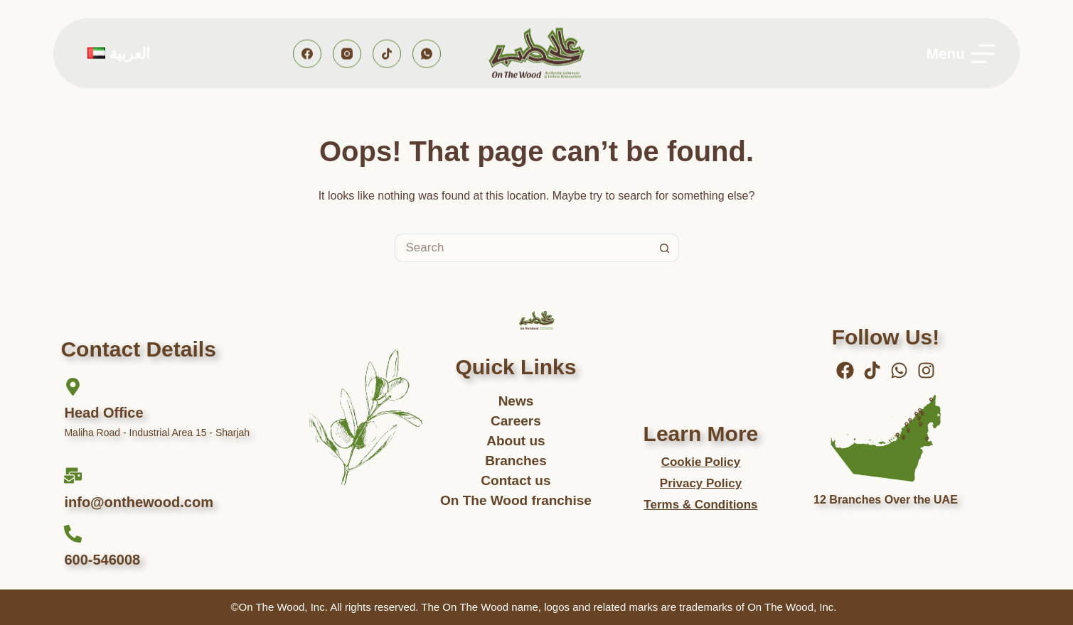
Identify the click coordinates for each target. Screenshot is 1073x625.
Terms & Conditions (700, 504)
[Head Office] (73, 387)
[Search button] (665, 248)
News (516, 400)
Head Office (103, 412)
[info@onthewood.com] (73, 475)
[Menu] (961, 53)
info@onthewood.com (138, 502)
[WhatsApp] (426, 53)
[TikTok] (387, 53)
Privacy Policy (701, 483)
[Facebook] (307, 53)
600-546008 (102, 559)
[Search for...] (523, 248)
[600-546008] (73, 534)
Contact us (515, 480)
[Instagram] (347, 53)
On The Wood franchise (516, 500)
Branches (516, 460)
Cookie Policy (700, 462)
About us (515, 440)
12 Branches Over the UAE (885, 500)
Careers (516, 420)
